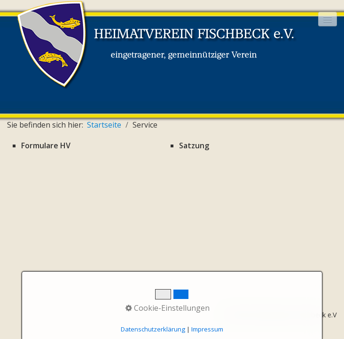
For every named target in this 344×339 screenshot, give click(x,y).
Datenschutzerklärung (153, 329)
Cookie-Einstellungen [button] (167, 308)
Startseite (104, 125)
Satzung (194, 145)
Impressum (207, 329)
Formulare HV (45, 145)
